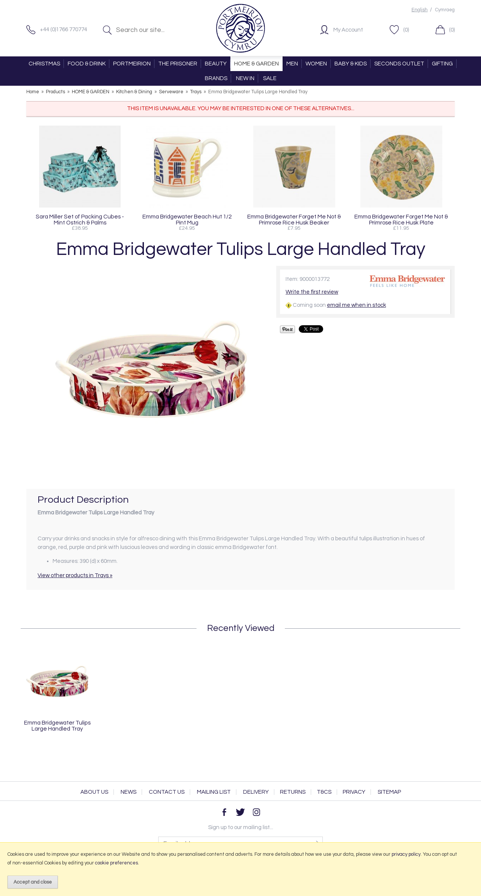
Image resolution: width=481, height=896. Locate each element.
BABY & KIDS (350, 64)
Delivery (256, 792)
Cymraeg (445, 10)
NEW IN (245, 78)
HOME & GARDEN (256, 64)
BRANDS (216, 78)
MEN (292, 64)
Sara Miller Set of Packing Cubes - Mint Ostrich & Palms (80, 220)
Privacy (354, 792)
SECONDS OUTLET (399, 64)
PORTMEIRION (132, 64)
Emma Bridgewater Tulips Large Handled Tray (57, 726)
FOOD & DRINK (87, 64)
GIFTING (442, 64)
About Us (94, 792)
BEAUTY (216, 64)
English (419, 10)
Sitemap (389, 792)
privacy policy (406, 854)
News (128, 792)
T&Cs (324, 792)
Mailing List (214, 792)
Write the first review (312, 292)
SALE (270, 78)
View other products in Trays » (75, 575)
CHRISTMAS (44, 64)
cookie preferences (116, 863)
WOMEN (316, 64)
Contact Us (167, 792)
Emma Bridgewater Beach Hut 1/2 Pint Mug (186, 220)
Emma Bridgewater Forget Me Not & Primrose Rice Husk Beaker (294, 220)
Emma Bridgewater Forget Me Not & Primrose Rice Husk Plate (401, 220)
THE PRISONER (177, 64)
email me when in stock (356, 305)
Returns (293, 792)
